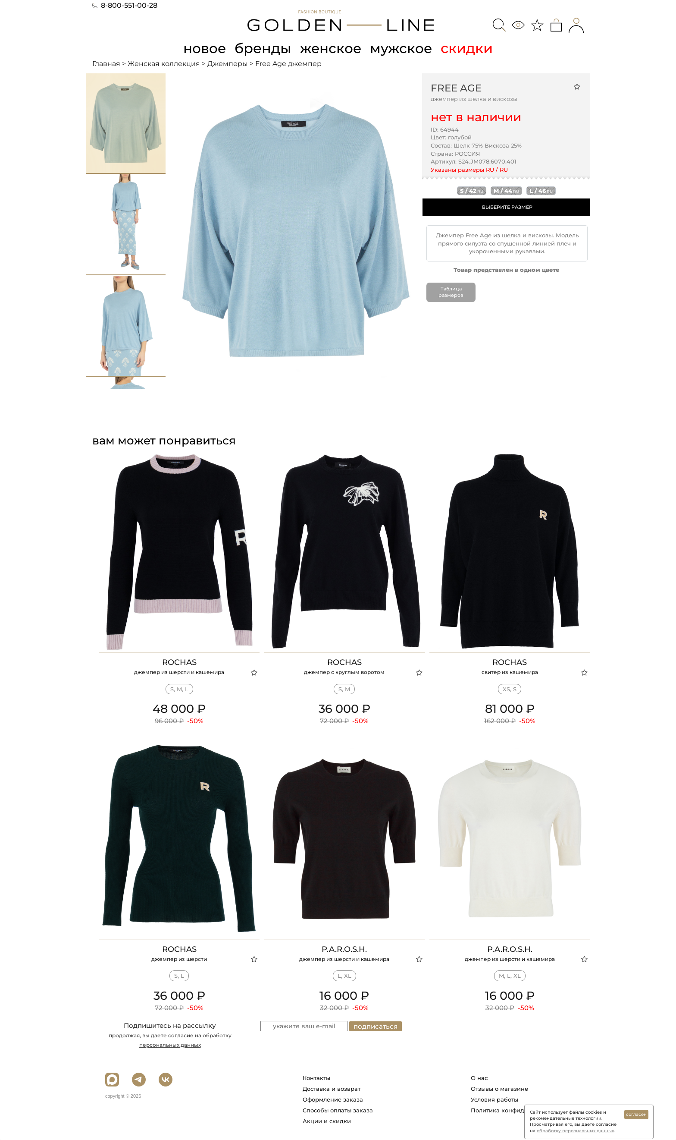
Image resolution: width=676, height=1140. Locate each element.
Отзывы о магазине (499, 1088)
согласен (636, 1114)
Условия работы (494, 1099)
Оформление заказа (333, 1099)
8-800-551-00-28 (124, 5)
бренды (263, 48)
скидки (469, 48)
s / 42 (471, 190)
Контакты (316, 1077)
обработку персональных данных (575, 1131)
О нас (479, 1077)
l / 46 (541, 190)
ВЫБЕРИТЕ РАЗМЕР (507, 207)
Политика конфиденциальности (518, 1110)
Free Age (456, 88)
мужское (402, 48)
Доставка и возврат (331, 1088)
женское (331, 48)
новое (203, 48)
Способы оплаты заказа (338, 1110)
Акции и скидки (327, 1121)
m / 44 (506, 190)
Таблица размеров (450, 291)
